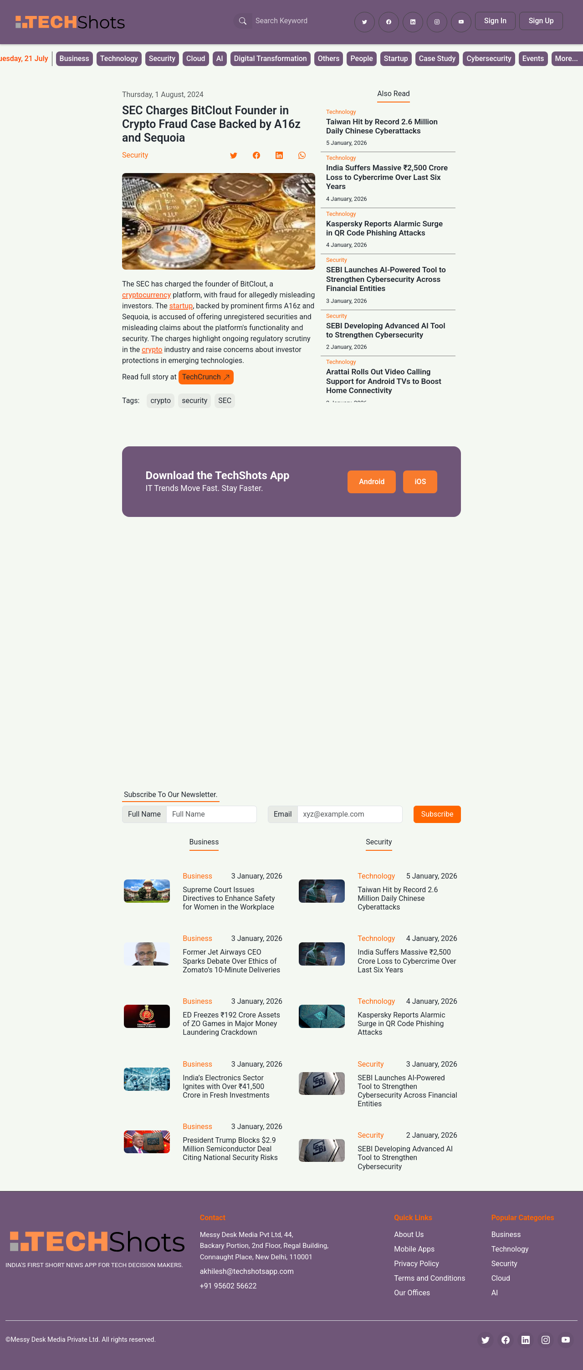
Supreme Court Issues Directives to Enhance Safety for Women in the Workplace (229, 898)
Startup (396, 58)
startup (181, 306)
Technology (119, 58)
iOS (420, 481)
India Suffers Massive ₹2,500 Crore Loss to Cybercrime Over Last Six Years (387, 177)
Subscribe (437, 814)
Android (371, 481)
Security (162, 58)
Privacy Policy (416, 1263)
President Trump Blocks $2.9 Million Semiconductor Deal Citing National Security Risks (230, 1149)
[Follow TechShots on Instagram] (437, 22)
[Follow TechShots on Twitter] (364, 22)
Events (533, 58)
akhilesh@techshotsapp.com (247, 1271)
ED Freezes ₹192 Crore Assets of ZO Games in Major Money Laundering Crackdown (231, 1024)
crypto (152, 349)
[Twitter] (233, 155)
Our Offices (412, 1292)
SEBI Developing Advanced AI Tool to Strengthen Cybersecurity (385, 330)
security (194, 400)
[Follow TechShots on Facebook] (388, 22)
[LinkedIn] (279, 155)
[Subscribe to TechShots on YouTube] (461, 22)
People (361, 58)
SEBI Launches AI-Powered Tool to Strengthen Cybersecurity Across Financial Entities (386, 279)
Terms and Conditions (429, 1278)
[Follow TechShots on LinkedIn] (413, 22)
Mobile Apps (414, 1249)
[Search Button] (242, 21)
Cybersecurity (488, 58)
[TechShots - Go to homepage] (70, 22)
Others (329, 58)
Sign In (495, 20)
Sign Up (541, 20)
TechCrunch (206, 377)
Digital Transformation (270, 58)
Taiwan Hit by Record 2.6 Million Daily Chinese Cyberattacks (382, 126)
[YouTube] (565, 1340)
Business (74, 58)
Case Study (437, 58)
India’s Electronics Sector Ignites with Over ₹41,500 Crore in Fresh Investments (226, 1086)
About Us (409, 1234)
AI (219, 58)
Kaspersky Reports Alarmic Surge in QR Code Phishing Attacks (384, 228)
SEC (224, 400)
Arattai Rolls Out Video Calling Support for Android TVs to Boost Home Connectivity (383, 381)
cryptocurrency (146, 295)
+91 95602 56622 (228, 1286)
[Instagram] (545, 1340)
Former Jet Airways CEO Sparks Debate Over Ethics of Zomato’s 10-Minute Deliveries (231, 961)
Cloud (195, 58)
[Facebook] (256, 155)
